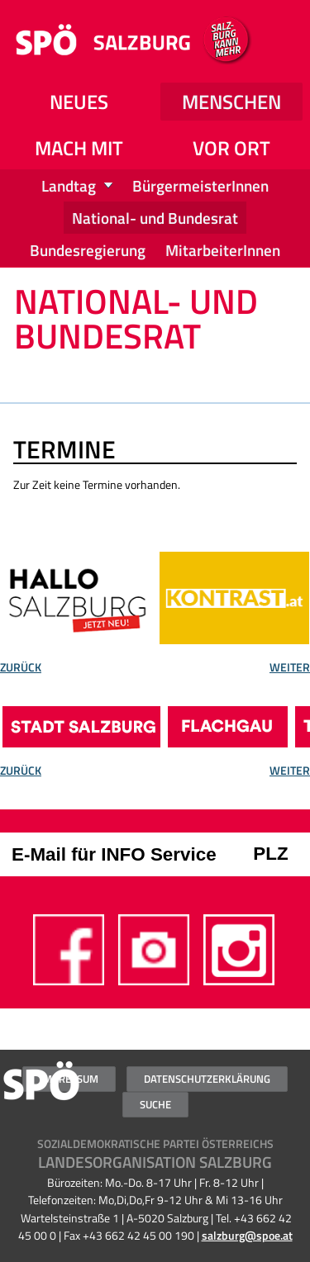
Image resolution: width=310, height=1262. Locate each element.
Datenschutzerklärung (207, 1078)
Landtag (68, 185)
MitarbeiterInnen (222, 250)
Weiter (289, 669)
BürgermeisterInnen (200, 185)
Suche (155, 1104)
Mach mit (79, 148)
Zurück (20, 669)
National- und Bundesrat (155, 218)
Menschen (231, 101)
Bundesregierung (87, 250)
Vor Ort (231, 148)
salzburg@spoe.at (247, 1235)
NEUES (79, 101)
